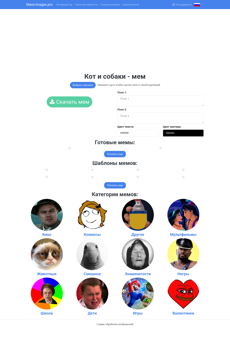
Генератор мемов (110, 4)
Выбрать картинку (83, 85)
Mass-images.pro (39, 5)
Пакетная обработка (86, 4)
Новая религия (130, 4)
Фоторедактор (64, 4)
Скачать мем (69, 102)
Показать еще (115, 154)
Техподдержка (182, 4)
